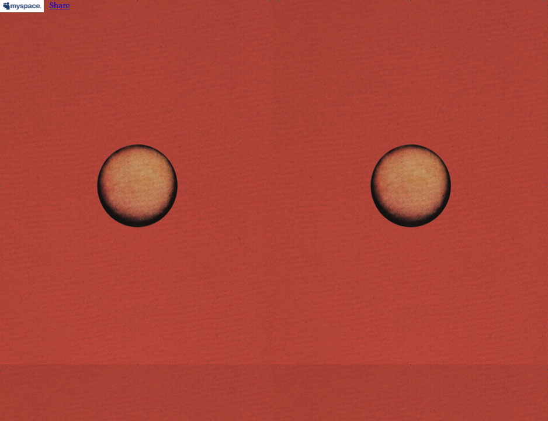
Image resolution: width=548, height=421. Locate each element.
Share (60, 5)
